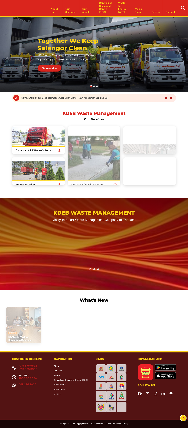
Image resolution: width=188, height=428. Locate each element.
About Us (54, 10)
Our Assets (86, 10)
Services (58, 371)
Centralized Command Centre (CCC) (71, 380)
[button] (91, 86)
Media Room (138, 10)
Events (156, 12)
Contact (170, 12)
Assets (57, 375)
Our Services (70, 10)
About (56, 366)
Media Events (60, 384)
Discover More (49, 68)
